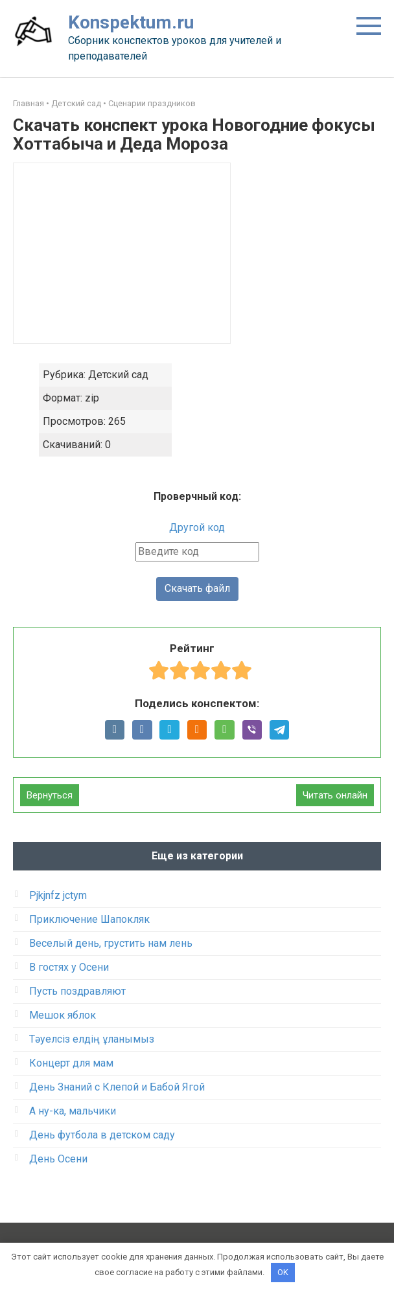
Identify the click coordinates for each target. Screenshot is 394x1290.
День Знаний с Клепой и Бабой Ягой (117, 1087)
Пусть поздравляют (77, 992)
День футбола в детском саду (102, 1135)
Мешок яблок (62, 1016)
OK (282, 1272)
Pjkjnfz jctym (58, 896)
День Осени (58, 1159)
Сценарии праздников (152, 103)
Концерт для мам (71, 1064)
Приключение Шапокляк (89, 920)
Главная (28, 103)
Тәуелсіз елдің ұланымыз (91, 1040)
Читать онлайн (335, 796)
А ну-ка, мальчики (72, 1111)
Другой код (197, 527)
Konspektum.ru (131, 22)
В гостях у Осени (69, 968)
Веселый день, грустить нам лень (110, 944)
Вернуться (50, 796)
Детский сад (76, 103)
